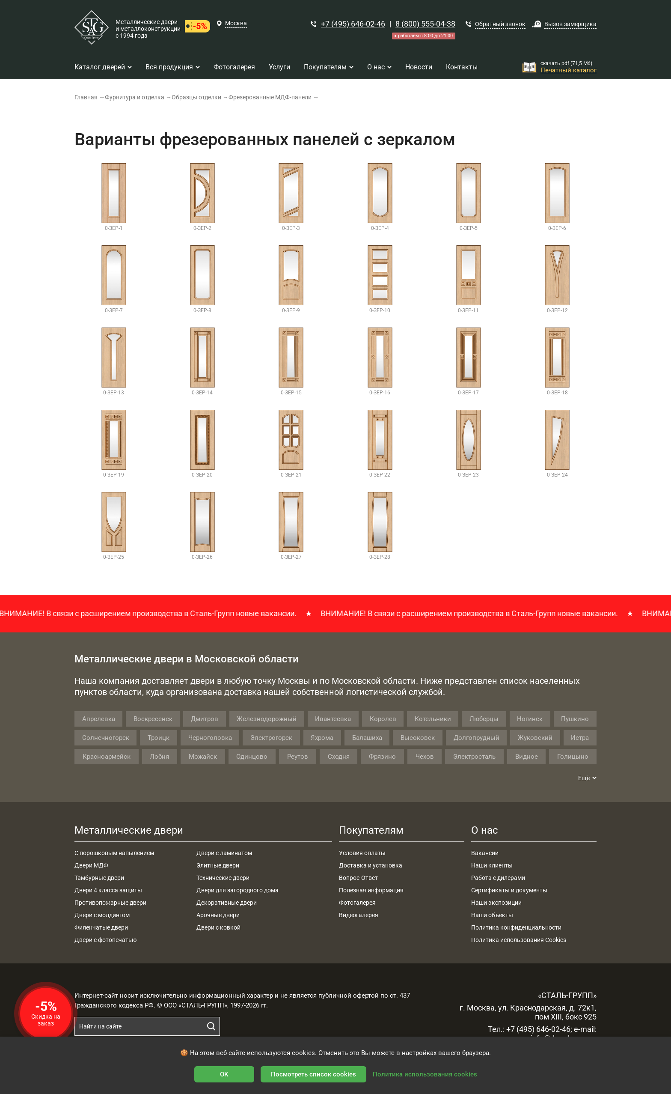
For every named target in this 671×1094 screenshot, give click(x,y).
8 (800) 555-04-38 (425, 23)
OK (224, 1074)
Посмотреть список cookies (313, 1074)
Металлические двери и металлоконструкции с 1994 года (148, 28)
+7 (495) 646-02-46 (353, 23)
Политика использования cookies (425, 1074)
